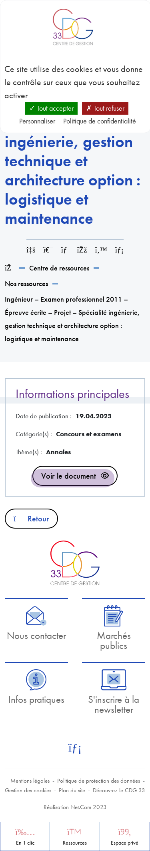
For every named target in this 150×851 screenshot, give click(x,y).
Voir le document (68, 476)
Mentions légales (30, 781)
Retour (31, 518)
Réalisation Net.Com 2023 (75, 807)
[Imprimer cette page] (48, 250)
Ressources (75, 843)
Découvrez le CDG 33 (119, 790)
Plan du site (72, 790)
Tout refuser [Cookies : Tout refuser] (105, 108)
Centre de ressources (59, 267)
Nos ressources (26, 283)
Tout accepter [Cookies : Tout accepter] (51, 108)
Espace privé (124, 843)
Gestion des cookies (28, 790)
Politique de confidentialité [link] (99, 120)
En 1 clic (25, 843)
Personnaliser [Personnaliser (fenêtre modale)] (37, 120)
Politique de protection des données (98, 781)
